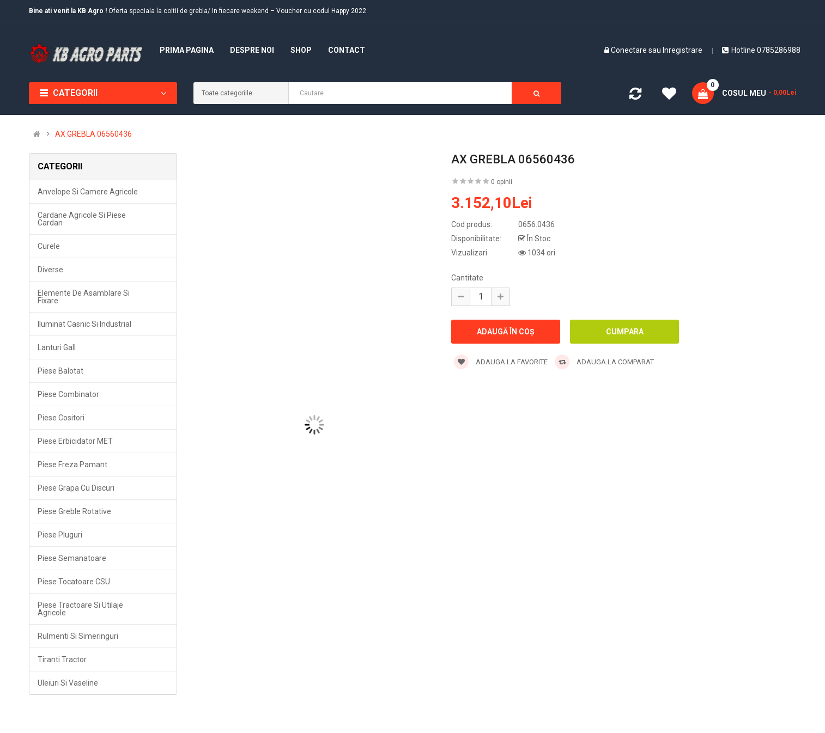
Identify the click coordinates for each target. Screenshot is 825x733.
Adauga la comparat (604, 362)
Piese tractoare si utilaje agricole (80, 609)
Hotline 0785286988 (761, 50)
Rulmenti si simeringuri (78, 636)
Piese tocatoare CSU (74, 581)
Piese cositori (61, 417)
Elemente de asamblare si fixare (84, 297)
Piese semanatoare (72, 558)
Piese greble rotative (74, 511)
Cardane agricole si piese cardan (82, 219)
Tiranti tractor (62, 659)
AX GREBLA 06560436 (93, 134)
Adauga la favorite (501, 362)
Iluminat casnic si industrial (84, 324)
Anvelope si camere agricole (88, 191)
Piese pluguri (60, 534)
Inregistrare (682, 50)
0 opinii (501, 182)
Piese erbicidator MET (75, 441)
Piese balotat (60, 370)
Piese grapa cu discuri (76, 488)
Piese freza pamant (72, 464)
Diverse (50, 269)
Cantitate (467, 277)
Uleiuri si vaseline (68, 683)
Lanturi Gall (57, 347)
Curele (49, 246)
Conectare (629, 50)
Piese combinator (68, 394)
